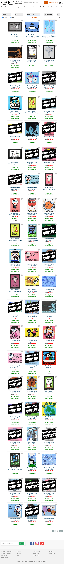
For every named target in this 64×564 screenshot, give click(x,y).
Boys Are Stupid (32, 265)
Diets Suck (32, 418)
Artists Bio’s (52, 553)
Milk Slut (32, 367)
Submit (21, 543)
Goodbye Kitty (32, 444)
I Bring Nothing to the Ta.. (32, 36)
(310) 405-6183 (18, 1)
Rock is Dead (15, 36)
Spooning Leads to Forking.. (49, 36)
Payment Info (36, 551)
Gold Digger (15, 62)
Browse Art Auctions (6, 551)
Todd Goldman (15, 35)
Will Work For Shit (49, 87)
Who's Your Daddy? (15, 265)
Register (51, 2)
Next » (60, 531)
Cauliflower (49, 62)
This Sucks (49, 214)
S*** (15, 138)
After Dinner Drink (32, 291)
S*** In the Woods (32, 316)
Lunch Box (49, 342)
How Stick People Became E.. (32, 62)
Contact (19, 553)
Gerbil (49, 495)
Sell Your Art (4, 555)
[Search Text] (33, 2)
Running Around (32, 189)
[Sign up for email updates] (9, 543)
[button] (4, 6)
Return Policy (36, 555)
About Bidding (4, 557)
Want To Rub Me (49, 291)
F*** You (15, 316)
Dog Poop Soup (32, 214)
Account (19, 551)
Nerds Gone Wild (49, 393)
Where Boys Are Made (32, 240)
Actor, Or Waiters (15, 367)
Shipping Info (36, 553)
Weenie (49, 113)
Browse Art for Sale (6, 553)
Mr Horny (49, 240)
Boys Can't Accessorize (49, 189)
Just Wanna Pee (32, 393)
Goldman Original (49, 35)
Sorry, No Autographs (15, 291)
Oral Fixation (49, 164)
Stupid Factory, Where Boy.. (15, 469)
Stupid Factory (32, 469)
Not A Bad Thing (32, 520)
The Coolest (49, 520)
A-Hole (49, 265)
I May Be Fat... (15, 189)
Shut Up (49, 138)
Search (45, 2)
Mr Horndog (32, 495)
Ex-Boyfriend (49, 367)
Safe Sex (49, 444)
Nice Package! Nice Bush (15, 164)
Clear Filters (34, 17)
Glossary (51, 551)
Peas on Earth (49, 418)
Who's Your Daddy (15, 113)
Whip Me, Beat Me (32, 87)
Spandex (32, 342)
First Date (15, 393)
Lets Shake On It (15, 520)
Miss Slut (15, 444)
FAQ (18, 555)
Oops (15, 418)
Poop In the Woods (15, 87)
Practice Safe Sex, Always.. (32, 113)
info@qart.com (18, 3)
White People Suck (32, 138)
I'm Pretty (15, 342)
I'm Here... (32, 164)
